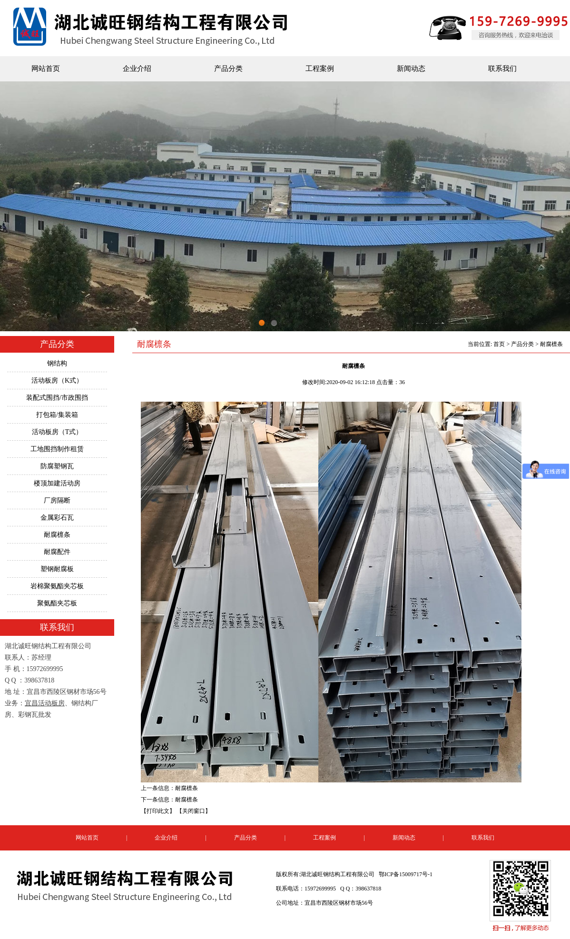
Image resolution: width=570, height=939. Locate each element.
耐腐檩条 (57, 534)
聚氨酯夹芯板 (57, 603)
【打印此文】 (158, 811)
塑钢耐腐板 (57, 569)
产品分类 (228, 68)
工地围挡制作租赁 (57, 449)
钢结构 (57, 363)
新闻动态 (411, 68)
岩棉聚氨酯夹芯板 (57, 586)
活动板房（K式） (57, 380)
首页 (499, 344)
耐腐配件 (57, 551)
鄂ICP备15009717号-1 (405, 874)
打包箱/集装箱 (57, 414)
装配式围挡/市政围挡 (57, 397)
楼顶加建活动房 (57, 483)
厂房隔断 (57, 500)
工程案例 (319, 68)
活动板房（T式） (57, 431)
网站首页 (45, 68)
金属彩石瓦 (57, 517)
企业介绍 (137, 68)
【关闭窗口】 (194, 811)
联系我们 (502, 68)
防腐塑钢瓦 (57, 466)
